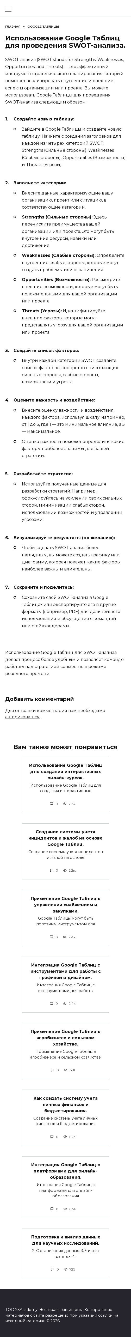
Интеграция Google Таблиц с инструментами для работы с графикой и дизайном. (65, 971)
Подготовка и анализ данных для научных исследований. (65, 1240)
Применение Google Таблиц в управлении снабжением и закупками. (66, 904)
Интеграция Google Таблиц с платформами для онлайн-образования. (65, 1171)
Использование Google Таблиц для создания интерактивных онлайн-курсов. (65, 771)
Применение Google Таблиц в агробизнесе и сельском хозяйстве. (66, 1038)
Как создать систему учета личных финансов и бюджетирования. (66, 1104)
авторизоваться (22, 716)
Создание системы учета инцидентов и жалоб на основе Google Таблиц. (65, 838)
